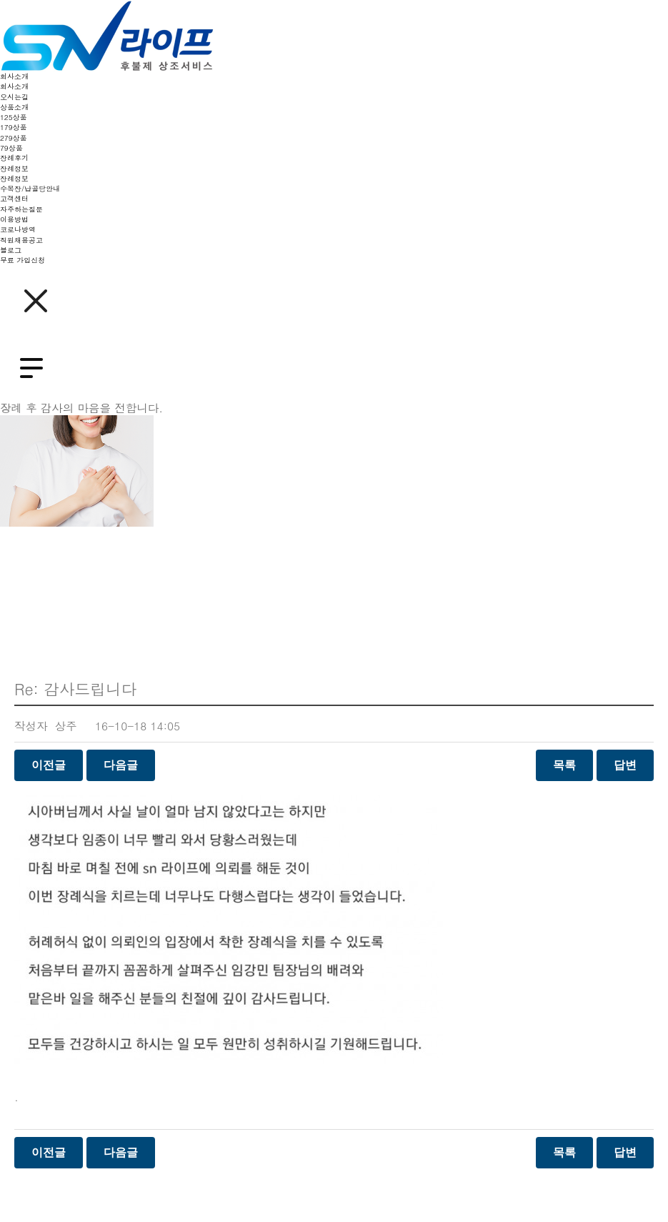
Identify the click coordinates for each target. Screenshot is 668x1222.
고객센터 (14, 199)
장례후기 (14, 158)
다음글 (121, 765)
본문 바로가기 (0, 0)
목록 (564, 765)
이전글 (48, 765)
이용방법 (14, 219)
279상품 (13, 138)
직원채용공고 (21, 240)
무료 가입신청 (22, 260)
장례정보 (14, 169)
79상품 (11, 148)
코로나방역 (18, 229)
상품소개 (14, 107)
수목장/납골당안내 (30, 189)
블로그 (10, 250)
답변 (625, 765)
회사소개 (14, 76)
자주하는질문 (21, 209)
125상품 (13, 117)
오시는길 (14, 97)
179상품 (13, 127)
